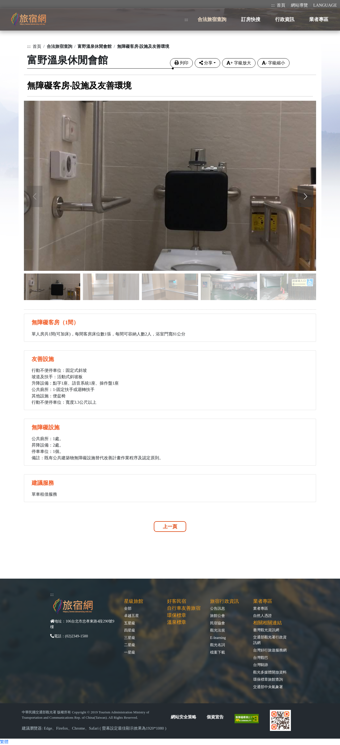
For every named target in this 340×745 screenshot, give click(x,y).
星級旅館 (133, 601)
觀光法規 (217, 630)
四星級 (129, 630)
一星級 (129, 652)
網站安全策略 (183, 717)
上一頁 (170, 526)
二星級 (129, 645)
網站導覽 (299, 5)
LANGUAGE (325, 5)
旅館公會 (217, 615)
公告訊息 (217, 608)
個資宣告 (215, 717)
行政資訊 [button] (284, 19)
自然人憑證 (262, 615)
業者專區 (260, 608)
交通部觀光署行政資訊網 (270, 640)
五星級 (129, 623)
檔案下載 (217, 652)
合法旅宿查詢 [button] (212, 19)
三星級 (129, 637)
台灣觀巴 (260, 657)
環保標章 (176, 615)
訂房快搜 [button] (250, 19)
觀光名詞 (217, 645)
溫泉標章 (176, 622)
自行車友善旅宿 (184, 608)
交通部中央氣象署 (268, 687)
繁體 (4, 741)
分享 (205, 63)
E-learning (218, 637)
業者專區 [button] (318, 19)
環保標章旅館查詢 (268, 679)
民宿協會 (217, 623)
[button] (305, 196)
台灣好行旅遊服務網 (270, 650)
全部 (127, 608)
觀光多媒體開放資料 (270, 672)
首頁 (281, 5)
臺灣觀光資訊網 (266, 630)
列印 (181, 63)
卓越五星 (131, 615)
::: (273, 5)
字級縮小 (273, 63)
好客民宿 (176, 601)
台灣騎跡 (260, 665)
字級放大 (239, 63)
